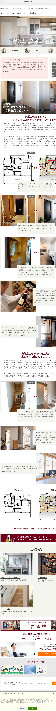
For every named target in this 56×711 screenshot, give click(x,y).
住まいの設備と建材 (5, 5)
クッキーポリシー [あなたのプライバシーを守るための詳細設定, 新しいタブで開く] (40, 702)
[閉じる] (53, 693)
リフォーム (12, 8)
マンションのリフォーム (20, 8)
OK (32, 708)
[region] (28, 701)
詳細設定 (22, 708)
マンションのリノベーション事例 (33, 8)
